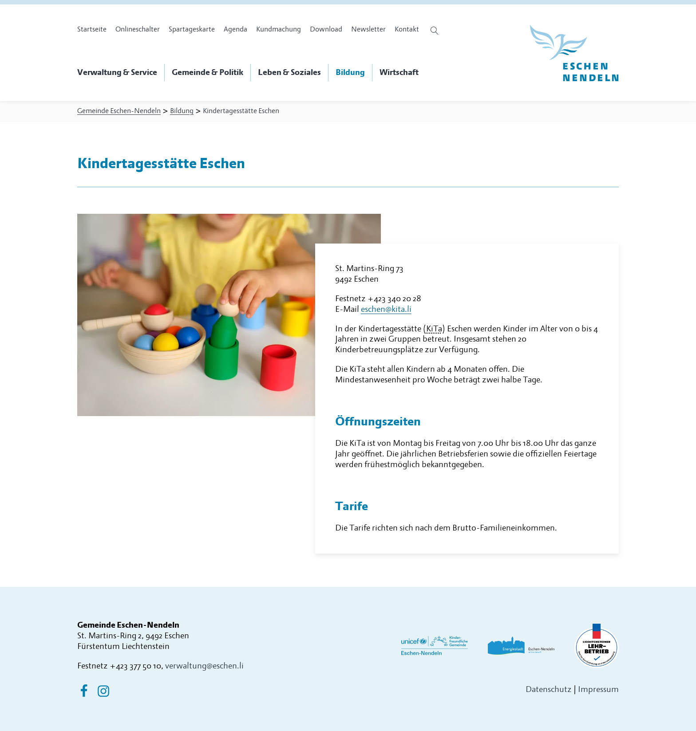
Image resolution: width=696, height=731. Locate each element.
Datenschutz (549, 689)
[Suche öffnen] (435, 30)
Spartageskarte (192, 29)
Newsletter (368, 29)
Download (326, 29)
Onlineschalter (137, 29)
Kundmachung (278, 29)
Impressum (598, 689)
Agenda (235, 29)
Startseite (92, 29)
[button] (121, 73)
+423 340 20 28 (394, 299)
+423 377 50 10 (135, 666)
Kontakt (407, 29)
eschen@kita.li (386, 309)
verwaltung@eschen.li (204, 666)
